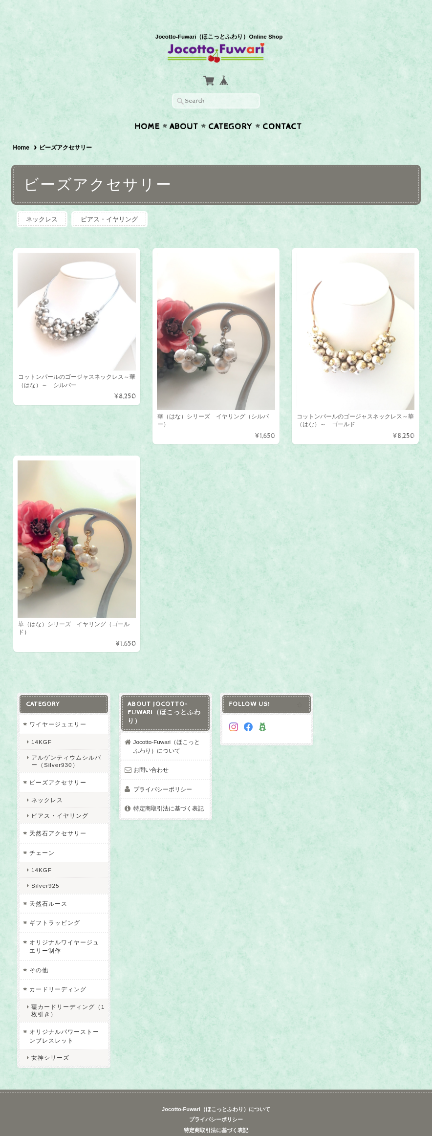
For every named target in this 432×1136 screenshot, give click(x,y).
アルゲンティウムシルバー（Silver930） (66, 742)
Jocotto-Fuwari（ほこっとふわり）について (166, 727)
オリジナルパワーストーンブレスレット (64, 1017)
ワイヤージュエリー (57, 705)
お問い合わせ (151, 750)
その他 (38, 951)
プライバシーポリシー (162, 770)
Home (147, 107)
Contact (282, 107)
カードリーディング (57, 970)
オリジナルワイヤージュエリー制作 (64, 927)
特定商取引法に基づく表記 (168, 789)
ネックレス (42, 200)
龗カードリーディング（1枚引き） (68, 991)
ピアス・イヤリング (109, 200)
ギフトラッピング (54, 903)
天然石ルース (48, 884)
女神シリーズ (50, 1038)
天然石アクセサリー (57, 814)
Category (230, 107)
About (184, 107)
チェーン (42, 833)
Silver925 (45, 867)
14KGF (41, 723)
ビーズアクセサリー (57, 763)
